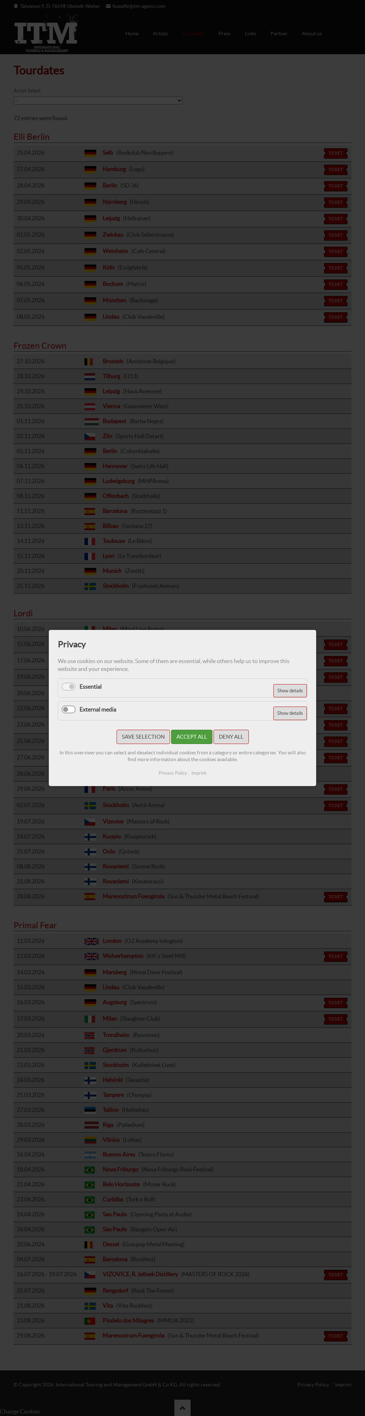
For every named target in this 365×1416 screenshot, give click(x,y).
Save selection (143, 737)
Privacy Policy (173, 773)
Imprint (198, 773)
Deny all (231, 737)
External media (97, 709)
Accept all (191, 737)
